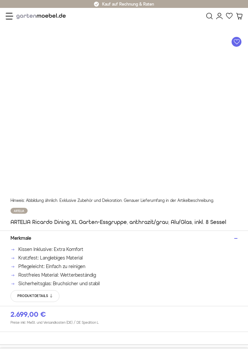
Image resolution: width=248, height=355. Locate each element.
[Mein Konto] (219, 16)
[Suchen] (209, 16)
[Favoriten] (229, 16)
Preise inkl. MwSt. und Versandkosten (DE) (55, 322)
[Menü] (9, 16)
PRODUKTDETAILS (35, 296)
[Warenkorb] (239, 16)
